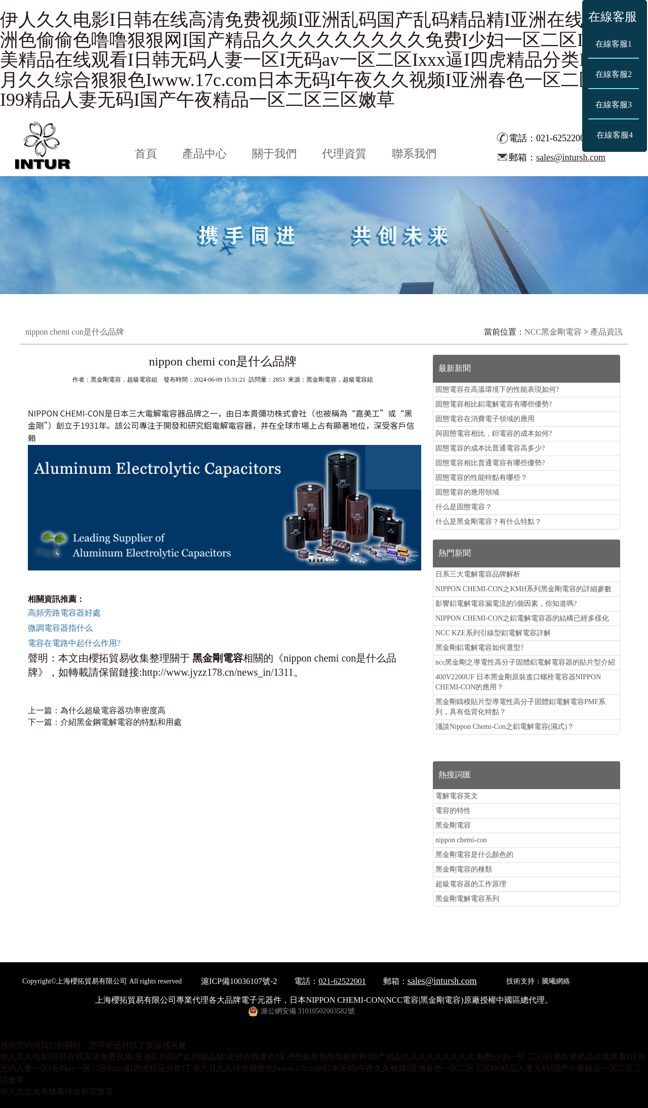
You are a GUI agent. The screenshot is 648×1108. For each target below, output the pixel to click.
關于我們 (274, 153)
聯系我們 (414, 153)
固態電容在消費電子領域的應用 (485, 419)
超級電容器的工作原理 (470, 884)
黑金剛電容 (453, 825)
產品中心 (204, 153)
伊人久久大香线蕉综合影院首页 (56, 1091)
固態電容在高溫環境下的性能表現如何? (497, 389)
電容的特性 (453, 810)
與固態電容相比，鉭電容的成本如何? (493, 433)
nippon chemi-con (461, 840)
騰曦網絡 (556, 981)
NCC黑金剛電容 (553, 331)
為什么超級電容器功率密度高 (113, 710)
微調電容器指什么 (60, 628)
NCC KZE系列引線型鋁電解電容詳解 (493, 633)
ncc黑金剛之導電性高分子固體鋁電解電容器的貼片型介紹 (525, 662)
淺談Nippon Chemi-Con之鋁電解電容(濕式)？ (504, 726)
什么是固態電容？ (463, 507)
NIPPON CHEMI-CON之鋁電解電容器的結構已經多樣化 (522, 618)
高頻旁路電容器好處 (64, 612)
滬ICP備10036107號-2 (239, 981)
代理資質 (344, 153)
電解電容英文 (456, 796)
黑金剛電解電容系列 (467, 898)
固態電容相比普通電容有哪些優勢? (490, 463)
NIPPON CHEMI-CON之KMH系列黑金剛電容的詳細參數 (523, 589)
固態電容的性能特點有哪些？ (481, 477)
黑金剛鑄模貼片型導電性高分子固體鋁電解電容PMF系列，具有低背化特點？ (520, 707)
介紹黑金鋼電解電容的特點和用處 (121, 722)
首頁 (146, 153)
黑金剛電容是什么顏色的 (474, 854)
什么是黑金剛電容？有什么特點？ (488, 521)
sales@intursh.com (570, 157)
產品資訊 (606, 331)
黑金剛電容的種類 (463, 869)
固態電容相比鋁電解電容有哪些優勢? (493, 404)
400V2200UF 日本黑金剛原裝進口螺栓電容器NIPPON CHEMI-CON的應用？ (518, 682)
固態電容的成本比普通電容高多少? (490, 448)
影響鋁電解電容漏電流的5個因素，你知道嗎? (506, 603)
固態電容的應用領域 (467, 492)
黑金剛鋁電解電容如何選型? (479, 647)
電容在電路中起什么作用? (74, 643)
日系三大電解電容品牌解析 (477, 574)
